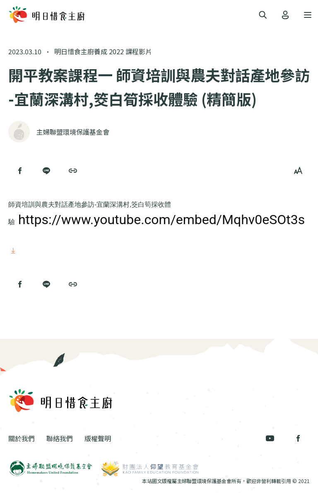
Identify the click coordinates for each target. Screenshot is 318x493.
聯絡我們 (59, 438)
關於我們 (21, 438)
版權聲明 (97, 438)
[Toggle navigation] (263, 15)
